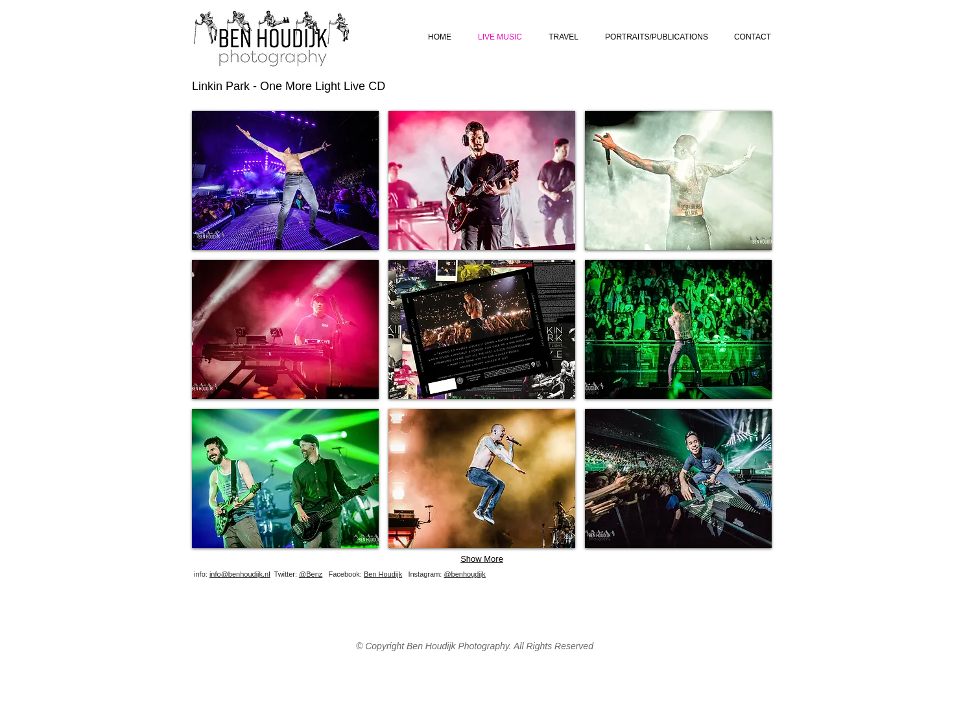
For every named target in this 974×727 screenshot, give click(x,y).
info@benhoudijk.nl (239, 574)
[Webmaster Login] (498, 579)
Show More (481, 559)
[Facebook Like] (694, 584)
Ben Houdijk (383, 574)
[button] (285, 180)
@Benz (310, 574)
